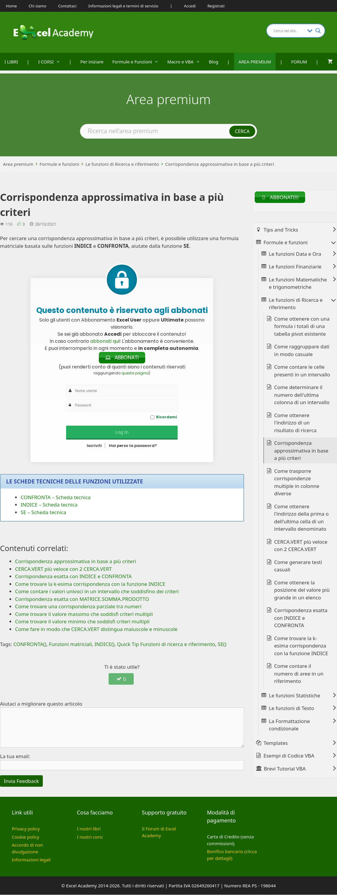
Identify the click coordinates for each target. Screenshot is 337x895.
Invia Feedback (21, 781)
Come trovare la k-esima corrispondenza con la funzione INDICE (301, 646)
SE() (222, 644)
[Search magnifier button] (318, 31)
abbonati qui (104, 341)
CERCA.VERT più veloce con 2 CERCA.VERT (300, 546)
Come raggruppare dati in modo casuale (301, 350)
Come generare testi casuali (298, 566)
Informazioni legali (31, 860)
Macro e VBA (186, 62)
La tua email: (15, 756)
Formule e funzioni (59, 164)
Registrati (216, 6)
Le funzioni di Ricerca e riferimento (122, 164)
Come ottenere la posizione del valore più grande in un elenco (302, 590)
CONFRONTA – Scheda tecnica (56, 497)
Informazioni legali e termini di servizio (123, 6)
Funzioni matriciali (70, 644)
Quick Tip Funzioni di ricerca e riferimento (166, 644)
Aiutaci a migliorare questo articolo (41, 704)
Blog (213, 62)
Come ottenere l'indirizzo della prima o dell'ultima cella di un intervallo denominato (301, 518)
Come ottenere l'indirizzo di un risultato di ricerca (295, 423)
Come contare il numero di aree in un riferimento (298, 674)
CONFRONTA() (29, 644)
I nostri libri (89, 829)
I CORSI (51, 62)
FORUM (299, 62)
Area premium (18, 164)
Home (11, 6)
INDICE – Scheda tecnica (49, 504)
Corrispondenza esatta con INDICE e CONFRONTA (300, 618)
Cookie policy (25, 837)
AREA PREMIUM (254, 62)
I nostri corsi (89, 837)
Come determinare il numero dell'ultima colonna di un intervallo (302, 395)
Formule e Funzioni (137, 62)
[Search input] (289, 31)
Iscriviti (94, 446)
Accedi (190, 6)
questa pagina (135, 373)
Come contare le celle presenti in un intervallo (302, 371)
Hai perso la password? (133, 446)
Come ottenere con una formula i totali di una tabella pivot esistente (302, 326)
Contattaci (67, 6)
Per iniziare (91, 62)
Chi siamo (37, 6)
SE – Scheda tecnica (43, 512)
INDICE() (104, 644)
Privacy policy (26, 829)
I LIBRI (11, 62)
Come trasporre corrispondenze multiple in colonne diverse (296, 482)
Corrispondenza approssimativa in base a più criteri (219, 164)
